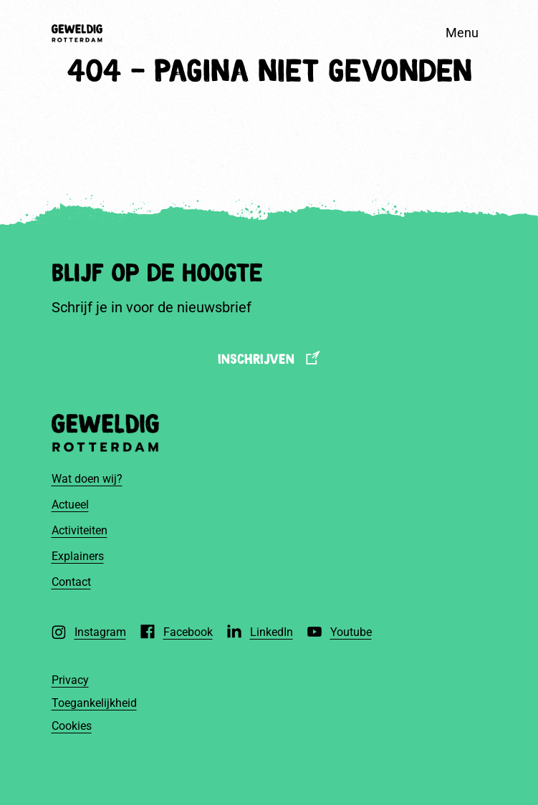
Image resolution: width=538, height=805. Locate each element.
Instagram (100, 632)
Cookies (72, 726)
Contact (71, 582)
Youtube (351, 632)
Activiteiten (79, 530)
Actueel (70, 504)
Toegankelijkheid (94, 703)
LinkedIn (271, 632)
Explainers (78, 556)
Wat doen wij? (87, 479)
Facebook (188, 632)
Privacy (70, 680)
